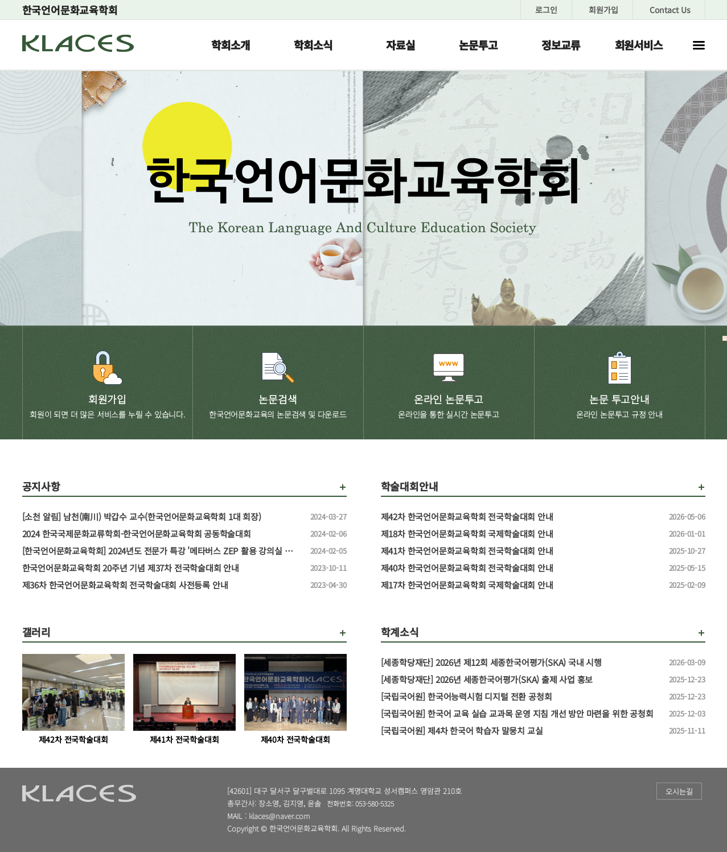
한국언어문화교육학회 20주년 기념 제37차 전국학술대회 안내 (161, 568)
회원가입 (603, 9)
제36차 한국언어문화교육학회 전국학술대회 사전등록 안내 (161, 585)
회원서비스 (639, 44)
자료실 (400, 44)
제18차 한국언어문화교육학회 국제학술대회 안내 (520, 533)
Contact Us (670, 9)
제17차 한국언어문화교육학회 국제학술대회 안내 (520, 585)
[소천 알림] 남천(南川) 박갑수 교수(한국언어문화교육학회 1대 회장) (161, 516)
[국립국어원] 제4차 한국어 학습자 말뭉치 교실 (520, 730)
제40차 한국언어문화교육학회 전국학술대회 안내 (520, 568)
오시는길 (679, 791)
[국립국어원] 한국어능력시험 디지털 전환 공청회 (520, 696)
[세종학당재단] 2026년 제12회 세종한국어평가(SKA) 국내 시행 (520, 662)
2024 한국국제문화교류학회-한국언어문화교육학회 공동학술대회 (161, 533)
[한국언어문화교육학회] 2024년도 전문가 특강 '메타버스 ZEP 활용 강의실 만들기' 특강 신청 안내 (161, 550)
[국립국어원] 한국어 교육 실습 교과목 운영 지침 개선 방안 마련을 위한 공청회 (520, 713)
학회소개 (230, 44)
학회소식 (313, 44)
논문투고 (478, 44)
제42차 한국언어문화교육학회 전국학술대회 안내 (520, 516)
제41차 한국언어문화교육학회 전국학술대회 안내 (520, 550)
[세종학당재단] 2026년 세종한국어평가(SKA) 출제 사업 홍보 (520, 679)
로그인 (546, 9)
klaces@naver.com (279, 815)
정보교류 (560, 44)
